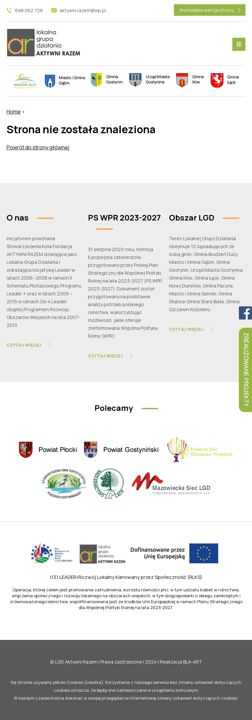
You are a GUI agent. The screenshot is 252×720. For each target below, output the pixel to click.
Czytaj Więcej (24, 345)
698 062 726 (29, 10)
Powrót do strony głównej (38, 147)
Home (14, 111)
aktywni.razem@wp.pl (83, 10)
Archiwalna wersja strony (206, 10)
